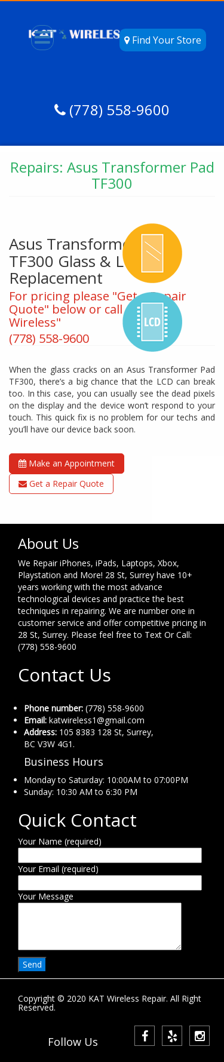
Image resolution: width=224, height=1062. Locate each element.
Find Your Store (162, 40)
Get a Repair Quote (61, 483)
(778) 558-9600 (118, 109)
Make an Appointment (67, 463)
